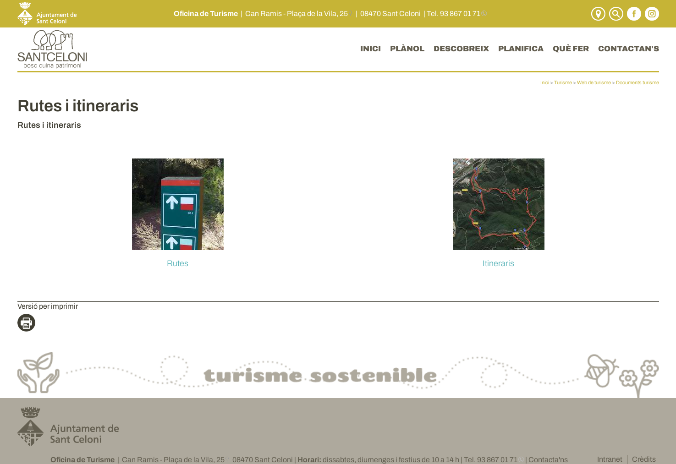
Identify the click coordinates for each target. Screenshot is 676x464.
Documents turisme (637, 82)
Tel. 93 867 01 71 (453, 13)
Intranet (609, 459)
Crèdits (644, 459)
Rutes (177, 263)
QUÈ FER (571, 48)
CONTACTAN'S (628, 48)
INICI (370, 48)
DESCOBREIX (461, 48)
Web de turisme (594, 82)
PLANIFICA (521, 48)
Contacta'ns (548, 460)
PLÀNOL (407, 48)
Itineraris (498, 263)
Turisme (563, 82)
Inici (544, 82)
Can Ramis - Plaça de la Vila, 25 (296, 13)
